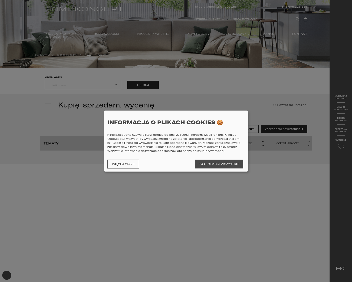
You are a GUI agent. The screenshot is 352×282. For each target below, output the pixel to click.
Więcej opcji (123, 164)
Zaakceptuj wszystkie (219, 164)
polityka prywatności (208, 151)
